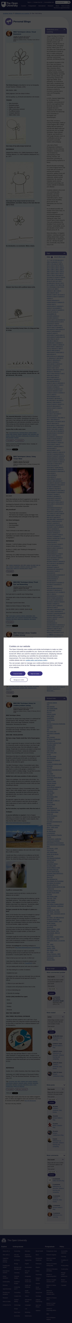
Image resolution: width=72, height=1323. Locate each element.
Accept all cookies (17, 673)
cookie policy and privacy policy (36, 660)
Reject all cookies (35, 673)
